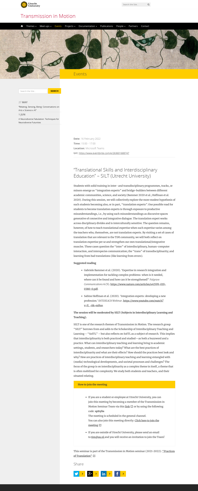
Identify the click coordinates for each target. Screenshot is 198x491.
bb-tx (95, 457)
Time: (77, 94)
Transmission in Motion (48, 15)
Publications (106, 26)
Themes (31, 26)
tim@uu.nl (98, 387)
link (127, 357)
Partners (133, 26)
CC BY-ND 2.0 (80, 457)
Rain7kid (96, 452)
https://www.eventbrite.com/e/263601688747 (104, 103)
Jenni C (50, 452)
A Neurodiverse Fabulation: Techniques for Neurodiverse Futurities (37, 126)
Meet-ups (45, 26)
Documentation (88, 26)
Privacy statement (167, 478)
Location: (79, 98)
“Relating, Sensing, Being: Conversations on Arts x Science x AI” (37, 113)
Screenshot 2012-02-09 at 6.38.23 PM (141, 457)
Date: (77, 89)
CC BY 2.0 (81, 452)
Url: (76, 103)
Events (58, 26)
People (120, 26)
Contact (145, 26)
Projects (70, 26)
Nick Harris (45, 457)
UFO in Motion (32, 452)
